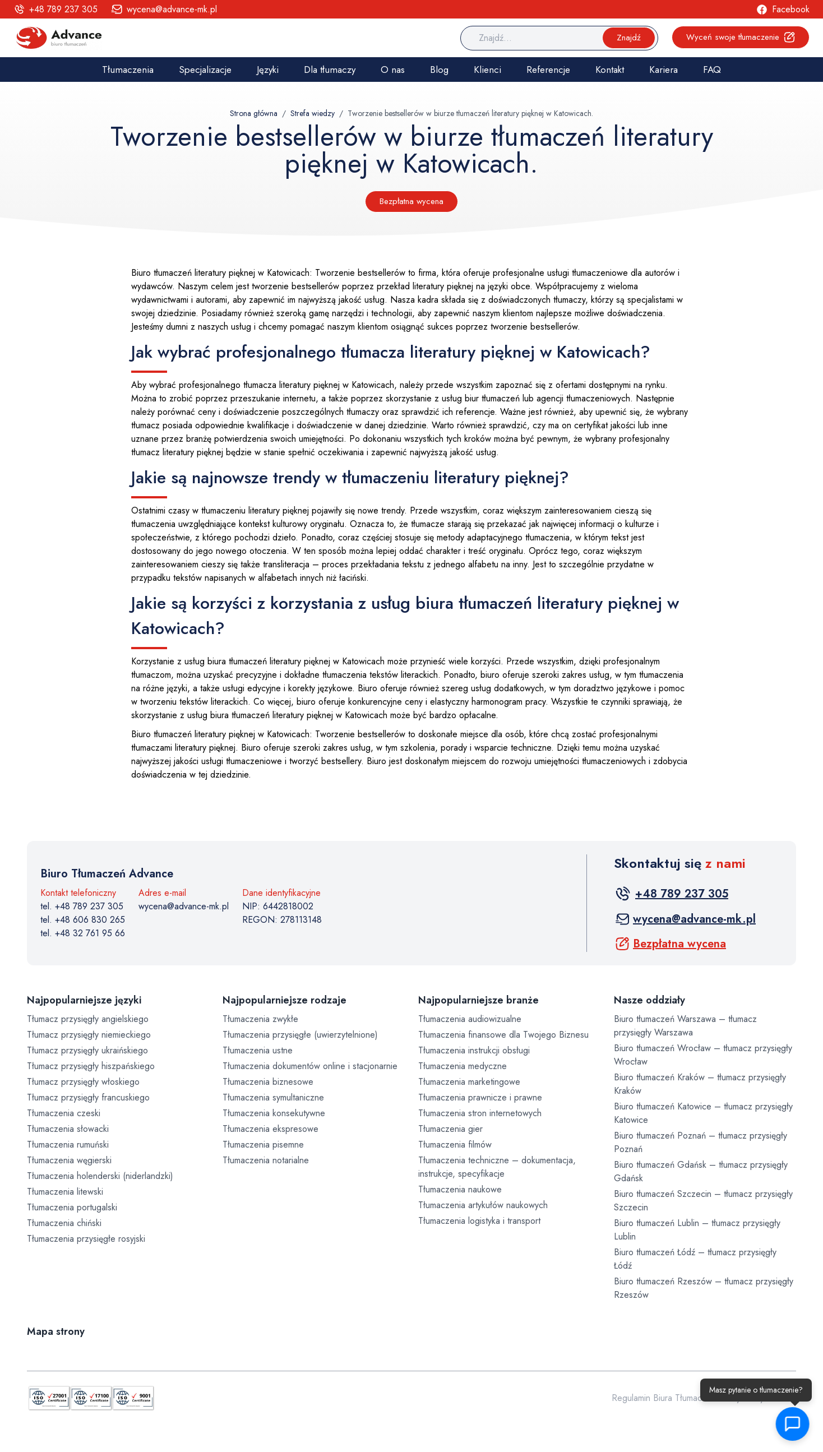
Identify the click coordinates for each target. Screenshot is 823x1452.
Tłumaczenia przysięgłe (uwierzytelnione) (300, 1034)
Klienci (487, 69)
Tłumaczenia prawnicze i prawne (480, 1097)
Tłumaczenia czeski (63, 1113)
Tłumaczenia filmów (455, 1144)
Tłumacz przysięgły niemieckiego (89, 1034)
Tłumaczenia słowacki (68, 1128)
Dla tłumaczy (329, 69)
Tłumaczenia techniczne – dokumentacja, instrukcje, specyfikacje (497, 1167)
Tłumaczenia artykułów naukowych (483, 1205)
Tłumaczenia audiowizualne (469, 1018)
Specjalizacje (205, 69)
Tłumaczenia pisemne (263, 1144)
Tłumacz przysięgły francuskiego (88, 1097)
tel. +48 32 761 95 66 (82, 933)
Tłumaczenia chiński (64, 1223)
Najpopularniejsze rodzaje (284, 1000)
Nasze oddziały (649, 1000)
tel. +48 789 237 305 (81, 906)
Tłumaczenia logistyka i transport (479, 1220)
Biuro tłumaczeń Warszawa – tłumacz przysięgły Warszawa (685, 1025)
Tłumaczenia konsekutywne (274, 1113)
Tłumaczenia (128, 69)
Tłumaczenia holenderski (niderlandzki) (100, 1175)
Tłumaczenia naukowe (460, 1189)
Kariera (663, 69)
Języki (268, 69)
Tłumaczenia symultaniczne (273, 1097)
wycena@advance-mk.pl (183, 906)
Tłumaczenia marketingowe (469, 1081)
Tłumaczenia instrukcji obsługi (474, 1050)
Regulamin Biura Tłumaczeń (664, 1397)
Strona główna (254, 113)
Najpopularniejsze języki (84, 1000)
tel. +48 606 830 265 (82, 919)
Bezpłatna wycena (411, 201)
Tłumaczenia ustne (258, 1050)
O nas (393, 69)
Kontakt (609, 69)
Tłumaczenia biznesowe (268, 1081)
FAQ (712, 69)
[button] (794, 1424)
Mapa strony (56, 1331)
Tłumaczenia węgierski (69, 1160)
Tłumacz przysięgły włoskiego (83, 1081)
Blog (439, 69)
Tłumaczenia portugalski (72, 1207)
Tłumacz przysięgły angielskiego (88, 1018)
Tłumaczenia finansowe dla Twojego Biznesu (503, 1034)
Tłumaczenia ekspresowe (270, 1128)
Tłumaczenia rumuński (68, 1144)
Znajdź (629, 37)
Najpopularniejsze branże (478, 1000)
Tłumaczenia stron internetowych (480, 1113)
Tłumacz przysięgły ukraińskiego (87, 1050)
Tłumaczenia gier (450, 1128)
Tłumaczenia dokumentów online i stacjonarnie (310, 1066)
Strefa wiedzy (312, 113)
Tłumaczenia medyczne (462, 1066)
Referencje (548, 69)
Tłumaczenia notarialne (266, 1160)
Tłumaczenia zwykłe (260, 1018)
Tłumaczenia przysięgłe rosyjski (86, 1238)
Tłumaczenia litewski (65, 1191)
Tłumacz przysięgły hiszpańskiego (91, 1066)
